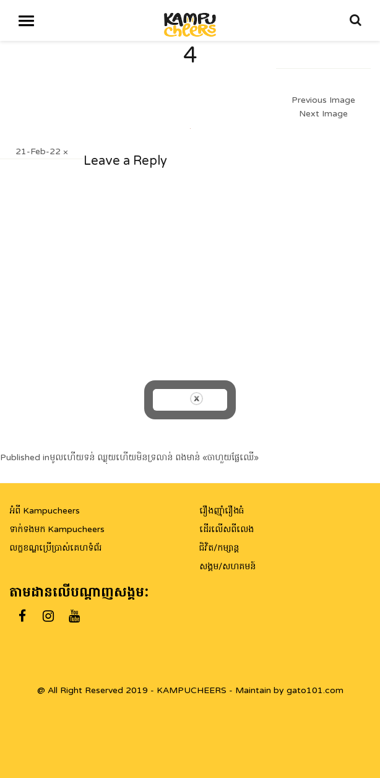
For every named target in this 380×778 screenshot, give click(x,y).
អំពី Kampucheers (44, 510)
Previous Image (323, 100)
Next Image (323, 113)
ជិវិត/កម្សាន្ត (219, 548)
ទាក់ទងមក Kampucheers (57, 529)
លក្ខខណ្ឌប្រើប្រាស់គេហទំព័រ (55, 548)
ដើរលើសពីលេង (226, 529)
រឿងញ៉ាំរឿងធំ (221, 510)
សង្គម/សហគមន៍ (227, 566)
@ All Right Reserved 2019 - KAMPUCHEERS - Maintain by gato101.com (190, 690)
